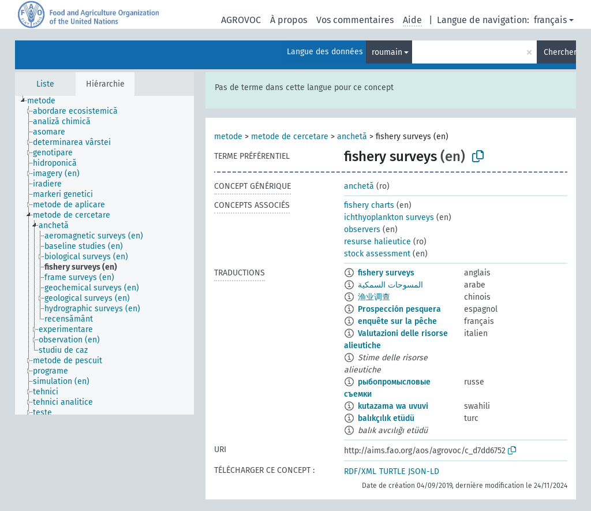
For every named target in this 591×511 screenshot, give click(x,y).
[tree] (104, 255)
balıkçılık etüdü (386, 418)
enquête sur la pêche (397, 321)
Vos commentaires (355, 19)
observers (362, 229)
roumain (387, 52)
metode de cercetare (289, 136)
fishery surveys (386, 273)
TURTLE (392, 471)
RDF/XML (360, 471)
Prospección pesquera (399, 309)
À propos (288, 19)
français (550, 19)
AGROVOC (241, 19)
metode (228, 136)
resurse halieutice (377, 242)
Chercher (560, 52)
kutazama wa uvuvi (393, 406)
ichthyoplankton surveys (389, 217)
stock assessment (377, 254)
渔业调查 (374, 297)
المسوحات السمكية (390, 285)
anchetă (352, 136)
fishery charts (369, 205)
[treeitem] (46, 101)
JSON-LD (423, 471)
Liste (45, 84)
